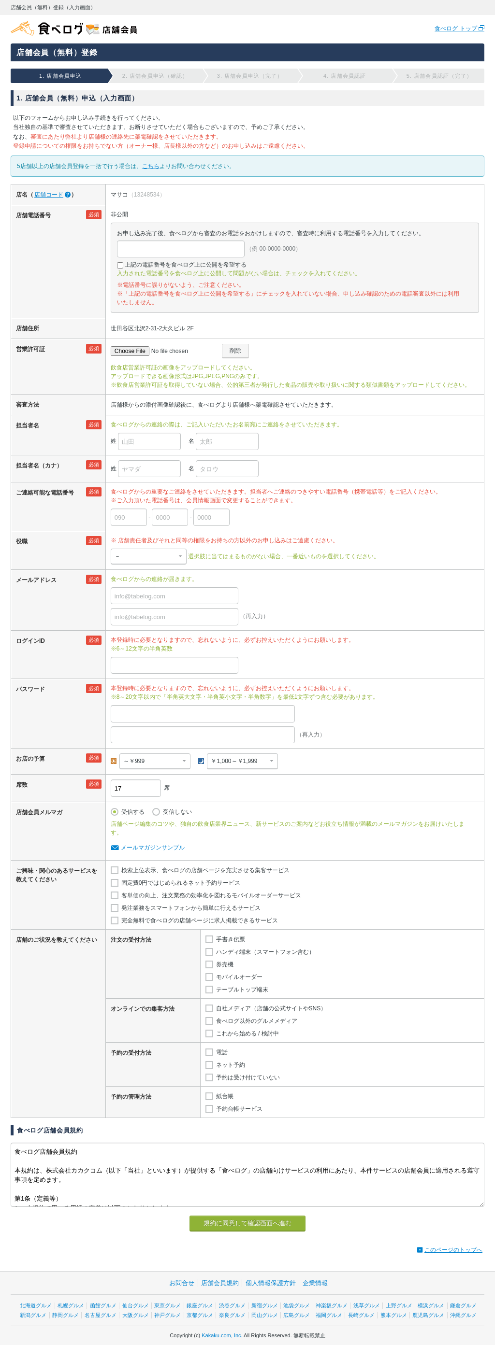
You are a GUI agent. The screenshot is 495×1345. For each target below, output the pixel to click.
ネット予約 (230, 1065)
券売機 (224, 964)
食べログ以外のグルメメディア (256, 1021)
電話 (222, 1052)
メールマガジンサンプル (153, 847)
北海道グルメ (36, 1305)
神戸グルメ (167, 1315)
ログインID (30, 640)
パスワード (30, 689)
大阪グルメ (135, 1315)
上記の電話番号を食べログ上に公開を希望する (186, 264)
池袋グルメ (296, 1305)
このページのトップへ (453, 1249)
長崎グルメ (361, 1315)
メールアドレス (36, 580)
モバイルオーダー (239, 977)
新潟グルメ (33, 1315)
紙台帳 (224, 1096)
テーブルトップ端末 (242, 989)
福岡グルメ (329, 1315)
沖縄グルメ (463, 1315)
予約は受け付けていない (248, 1077)
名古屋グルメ (100, 1315)
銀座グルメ (200, 1305)
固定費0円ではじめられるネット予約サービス (181, 882)
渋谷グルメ (232, 1305)
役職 (22, 541)
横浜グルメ (431, 1305)
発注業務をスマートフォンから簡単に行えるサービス (191, 908)
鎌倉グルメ (463, 1305)
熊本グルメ (393, 1315)
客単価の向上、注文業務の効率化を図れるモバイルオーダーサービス (211, 895)
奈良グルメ (232, 1315)
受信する (133, 811)
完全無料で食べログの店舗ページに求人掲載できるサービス (199, 920)
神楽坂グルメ (332, 1305)
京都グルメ (200, 1315)
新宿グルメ (264, 1305)
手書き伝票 (230, 939)
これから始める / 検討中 (247, 1033)
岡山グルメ (264, 1315)
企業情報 (315, 1283)
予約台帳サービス (239, 1108)
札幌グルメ (71, 1305)
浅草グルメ (366, 1305)
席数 (22, 784)
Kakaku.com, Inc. (222, 1335)
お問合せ (181, 1283)
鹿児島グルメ (428, 1315)
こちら (151, 166)
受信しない (177, 811)
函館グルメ (103, 1305)
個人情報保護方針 (271, 1283)
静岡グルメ (65, 1315)
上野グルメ (399, 1305)
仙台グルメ (135, 1305)
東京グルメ (167, 1305)
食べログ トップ (457, 28)
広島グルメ (296, 1315)
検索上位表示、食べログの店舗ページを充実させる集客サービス (205, 870)
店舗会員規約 (220, 1283)
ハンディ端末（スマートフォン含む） (265, 952)
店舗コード (48, 194)
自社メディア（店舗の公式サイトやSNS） (271, 1008)
